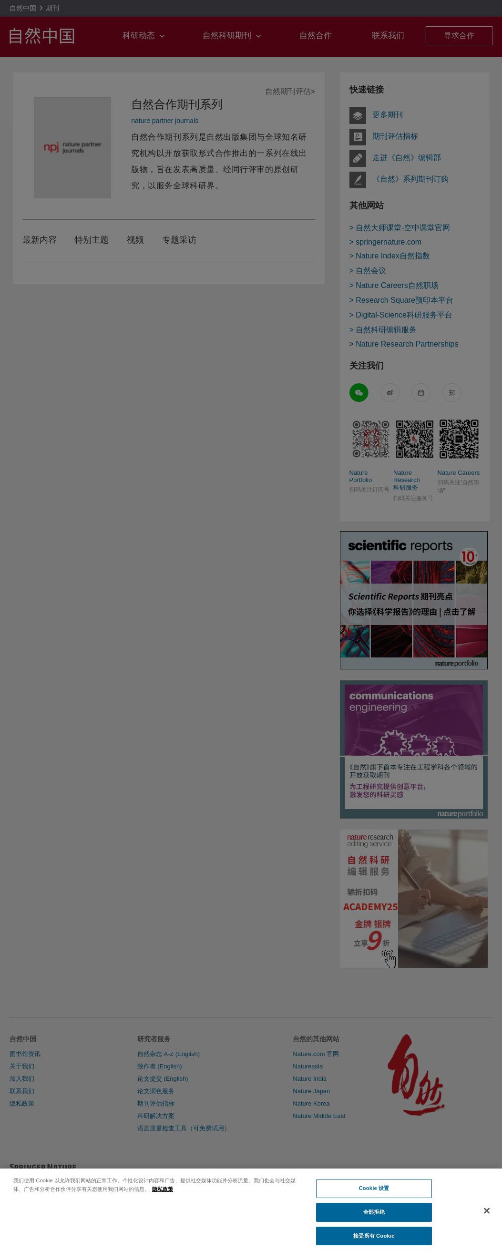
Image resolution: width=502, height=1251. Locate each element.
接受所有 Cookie (373, 1240)
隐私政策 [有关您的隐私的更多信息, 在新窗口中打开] (162, 1193)
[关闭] (486, 1215)
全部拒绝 (373, 1217)
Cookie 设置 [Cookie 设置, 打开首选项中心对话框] (374, 1193)
